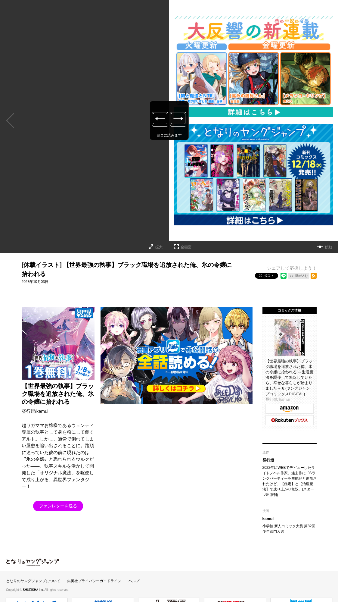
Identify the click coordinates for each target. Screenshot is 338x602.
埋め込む (301, 275)
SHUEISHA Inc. (34, 589)
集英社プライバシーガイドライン (94, 581)
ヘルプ (134, 581)
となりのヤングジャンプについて (33, 581)
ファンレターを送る (58, 505)
